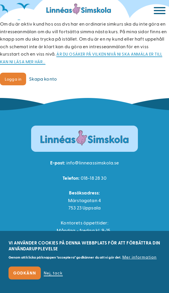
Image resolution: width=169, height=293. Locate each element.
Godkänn (24, 272)
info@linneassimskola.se (92, 162)
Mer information (139, 256)
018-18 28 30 (94, 178)
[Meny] (159, 11)
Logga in (13, 78)
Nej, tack (53, 272)
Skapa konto (43, 78)
